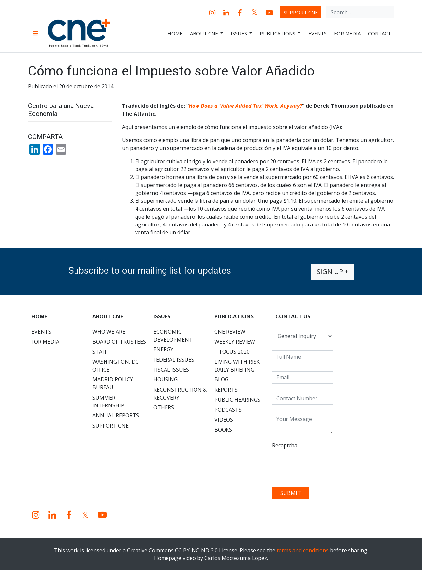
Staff (99, 351)
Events (317, 33)
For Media (347, 33)
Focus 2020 (235, 351)
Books (223, 429)
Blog (221, 379)
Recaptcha (284, 445)
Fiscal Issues (171, 369)
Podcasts (228, 409)
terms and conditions (303, 550)
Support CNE (301, 12)
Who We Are (108, 331)
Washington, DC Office (115, 365)
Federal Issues (173, 359)
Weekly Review (234, 341)
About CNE (207, 33)
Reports (226, 389)
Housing (165, 379)
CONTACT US (292, 316)
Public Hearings (237, 399)
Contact (379, 33)
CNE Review (229, 331)
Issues (242, 33)
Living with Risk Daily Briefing (237, 365)
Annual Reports (115, 415)
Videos (223, 419)
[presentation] (322, 465)
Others (163, 407)
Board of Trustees (119, 341)
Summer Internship (108, 401)
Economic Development (173, 335)
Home (175, 33)
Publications (280, 33)
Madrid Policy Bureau (112, 383)
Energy (163, 349)
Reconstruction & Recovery (180, 393)
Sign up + (332, 271)
